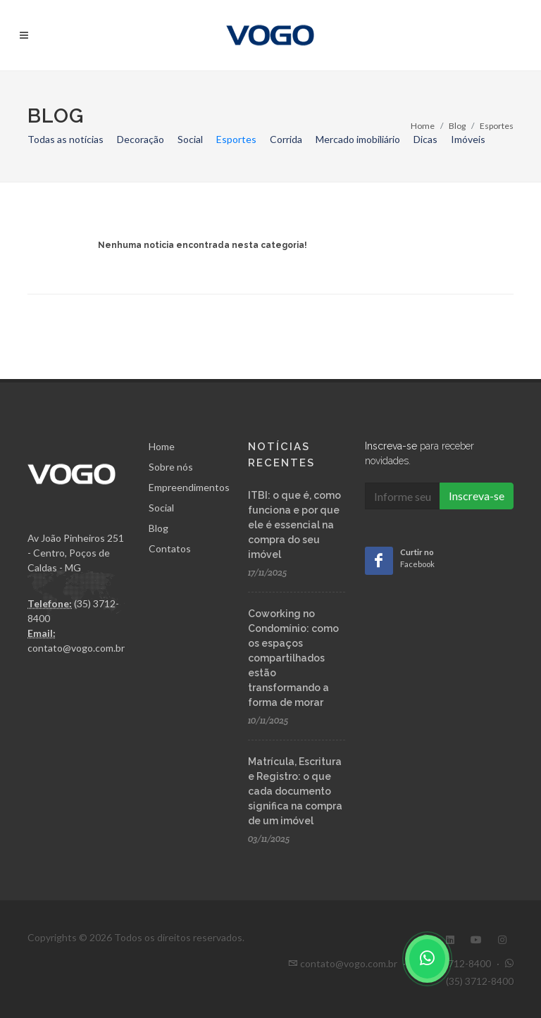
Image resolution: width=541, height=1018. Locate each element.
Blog (457, 125)
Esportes (236, 139)
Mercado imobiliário (358, 139)
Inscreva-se (476, 495)
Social (190, 139)
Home (423, 125)
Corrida (286, 139)
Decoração (140, 139)
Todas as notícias (65, 139)
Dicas (425, 139)
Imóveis (468, 139)
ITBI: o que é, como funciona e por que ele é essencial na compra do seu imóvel (294, 525)
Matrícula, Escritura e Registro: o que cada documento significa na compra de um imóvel (295, 791)
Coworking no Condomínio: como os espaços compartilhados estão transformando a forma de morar (293, 658)
